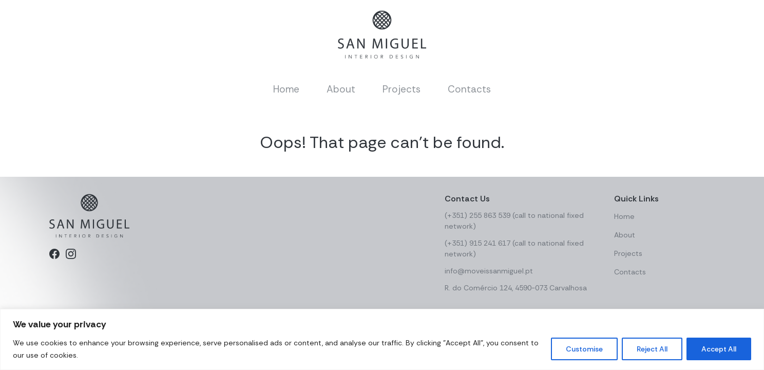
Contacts (469, 89)
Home (286, 89)
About (341, 89)
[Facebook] (54, 254)
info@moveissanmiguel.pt (489, 270)
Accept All (718, 349)
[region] (382, 339)
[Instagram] (71, 254)
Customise (584, 349)
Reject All (652, 349)
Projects (402, 89)
